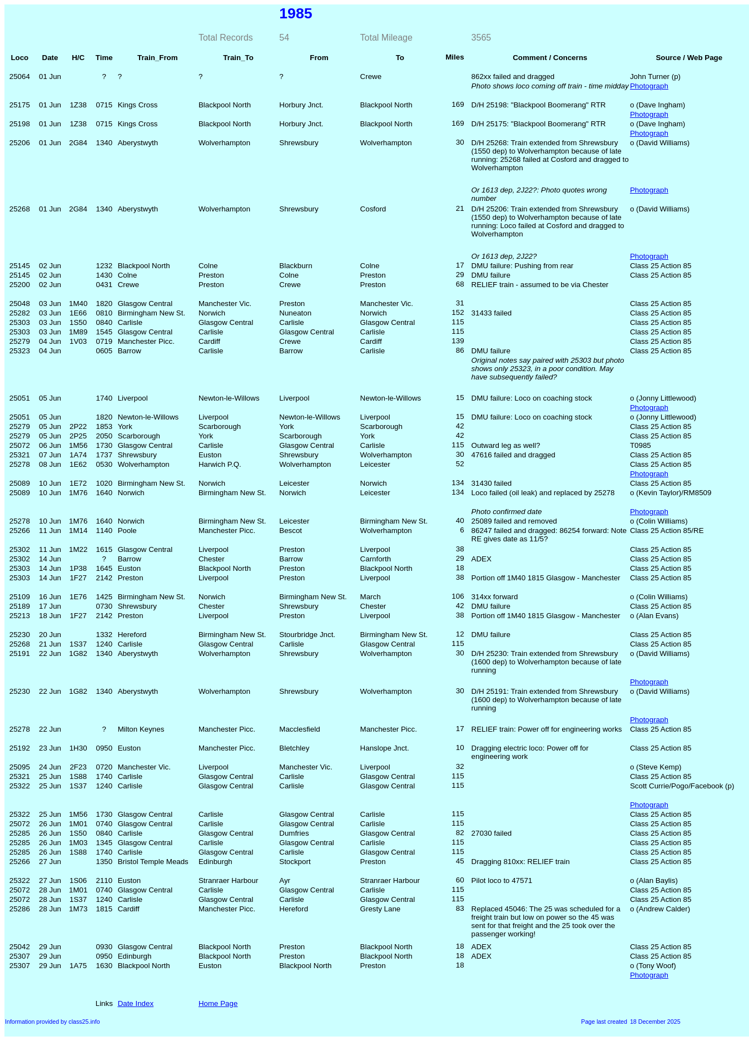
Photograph (649, 86)
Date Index (135, 1003)
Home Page (218, 1003)
